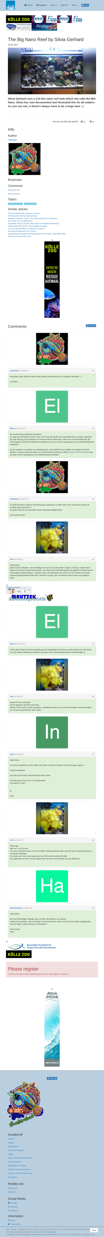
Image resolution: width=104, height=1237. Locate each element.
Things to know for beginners (19, 1169)
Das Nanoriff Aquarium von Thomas (22, 231)
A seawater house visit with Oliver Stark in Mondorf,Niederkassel (33, 224)
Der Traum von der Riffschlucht (20, 221)
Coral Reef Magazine (16, 1150)
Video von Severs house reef (19, 236)
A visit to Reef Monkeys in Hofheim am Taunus (26, 229)
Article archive (13, 1146)
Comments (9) (13, 190)
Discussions (13, 1177)
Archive (29, 5)
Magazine (41, 5)
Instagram (13, 1211)
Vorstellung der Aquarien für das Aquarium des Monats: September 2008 (36, 234)
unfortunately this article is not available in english (27, 226)
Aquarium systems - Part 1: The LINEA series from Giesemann (33, 218)
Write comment (14, 194)
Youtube (12, 1203)
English (11, 1143)
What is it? (12, 1192)
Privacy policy (14, 1224)
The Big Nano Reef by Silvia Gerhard (22, 216)
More (75, 5)
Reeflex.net (12, 1188)
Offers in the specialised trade (20, 1158)
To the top (91, 326)
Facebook (12, 1207)
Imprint (11, 1220)
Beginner (64, 5)
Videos (10, 1154)
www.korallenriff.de (77, 452)
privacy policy (50, 1232)
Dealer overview (14, 1162)
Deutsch (11, 1139)
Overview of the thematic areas (20, 1173)
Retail (54, 5)
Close (94, 1230)
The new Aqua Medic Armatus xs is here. (24, 213)
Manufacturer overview (17, 1166)
